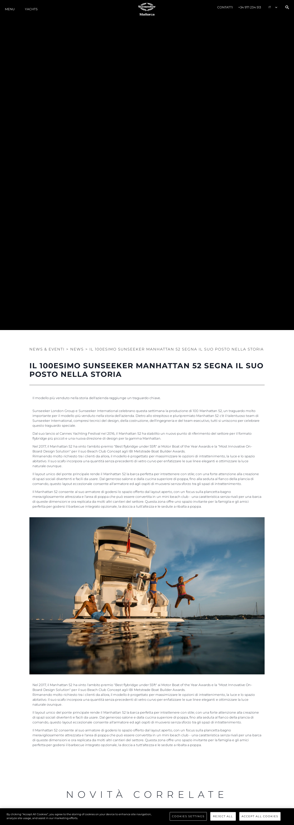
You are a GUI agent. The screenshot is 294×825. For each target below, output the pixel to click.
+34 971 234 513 (249, 7)
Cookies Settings (188, 816)
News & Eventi (47, 349)
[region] (147, 816)
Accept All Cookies (260, 816)
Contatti (225, 7)
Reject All (223, 816)
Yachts (31, 9)
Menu (10, 9)
